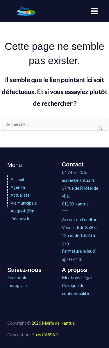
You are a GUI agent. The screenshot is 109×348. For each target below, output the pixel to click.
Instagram (17, 285)
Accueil (17, 179)
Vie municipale (23, 203)
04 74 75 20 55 (75, 172)
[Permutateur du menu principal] (94, 11)
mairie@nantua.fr (78, 180)
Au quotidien (22, 210)
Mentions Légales (79, 277)
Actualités (20, 195)
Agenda (17, 187)
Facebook (16, 277)
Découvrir (20, 218)
